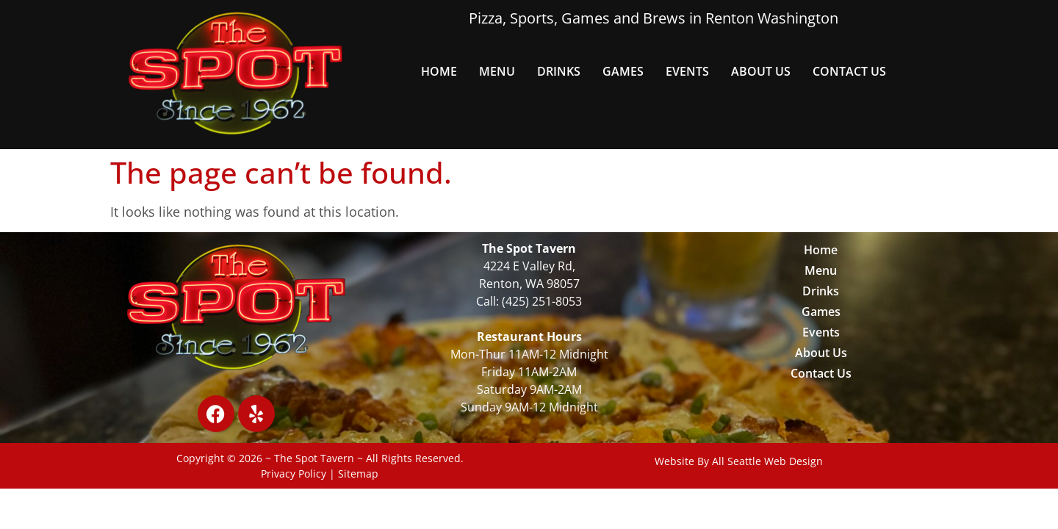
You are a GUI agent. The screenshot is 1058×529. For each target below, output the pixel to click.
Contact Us (849, 71)
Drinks (558, 71)
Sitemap (358, 474)
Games (623, 71)
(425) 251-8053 (542, 301)
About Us (761, 71)
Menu (497, 71)
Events (687, 71)
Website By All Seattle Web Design (739, 461)
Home (439, 71)
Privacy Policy (293, 474)
